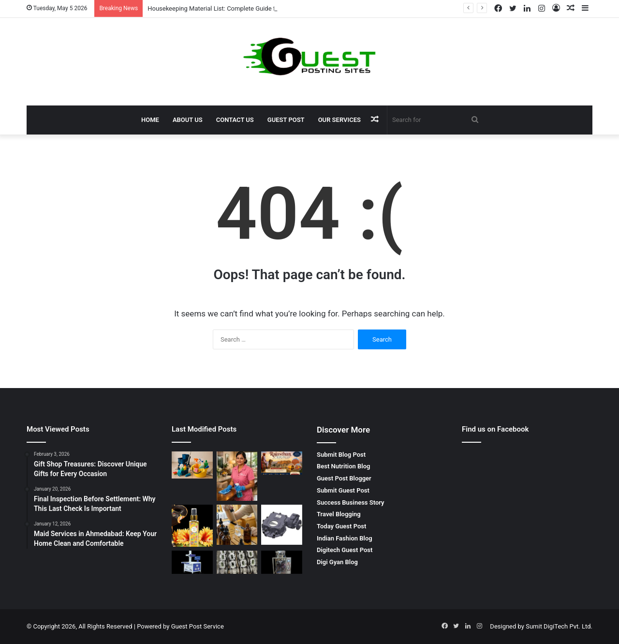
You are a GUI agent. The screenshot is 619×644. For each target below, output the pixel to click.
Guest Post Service (197, 626)
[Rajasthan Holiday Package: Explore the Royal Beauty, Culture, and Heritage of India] (281, 463)
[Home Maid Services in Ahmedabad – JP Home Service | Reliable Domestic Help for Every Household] (237, 476)
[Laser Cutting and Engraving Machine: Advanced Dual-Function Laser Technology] (192, 562)
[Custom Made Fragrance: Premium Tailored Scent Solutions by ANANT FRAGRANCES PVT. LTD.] (237, 525)
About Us (188, 119)
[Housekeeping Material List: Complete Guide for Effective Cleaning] (192, 465)
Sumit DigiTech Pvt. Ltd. (559, 626)
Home (150, 119)
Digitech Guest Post (344, 550)
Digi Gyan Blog (337, 562)
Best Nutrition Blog (343, 466)
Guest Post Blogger (344, 478)
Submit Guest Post (343, 490)
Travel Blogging (339, 514)
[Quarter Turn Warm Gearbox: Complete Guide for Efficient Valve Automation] (281, 525)
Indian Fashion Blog (344, 538)
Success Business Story (350, 502)
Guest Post (286, 119)
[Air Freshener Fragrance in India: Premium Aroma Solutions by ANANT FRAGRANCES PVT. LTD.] (192, 526)
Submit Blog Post (341, 454)
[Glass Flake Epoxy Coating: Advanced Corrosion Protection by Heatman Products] (237, 562)
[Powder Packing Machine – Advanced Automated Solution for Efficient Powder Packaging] (281, 562)
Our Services (339, 119)
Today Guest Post (341, 526)
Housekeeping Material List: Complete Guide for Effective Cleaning (240, 8)
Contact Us (235, 119)
